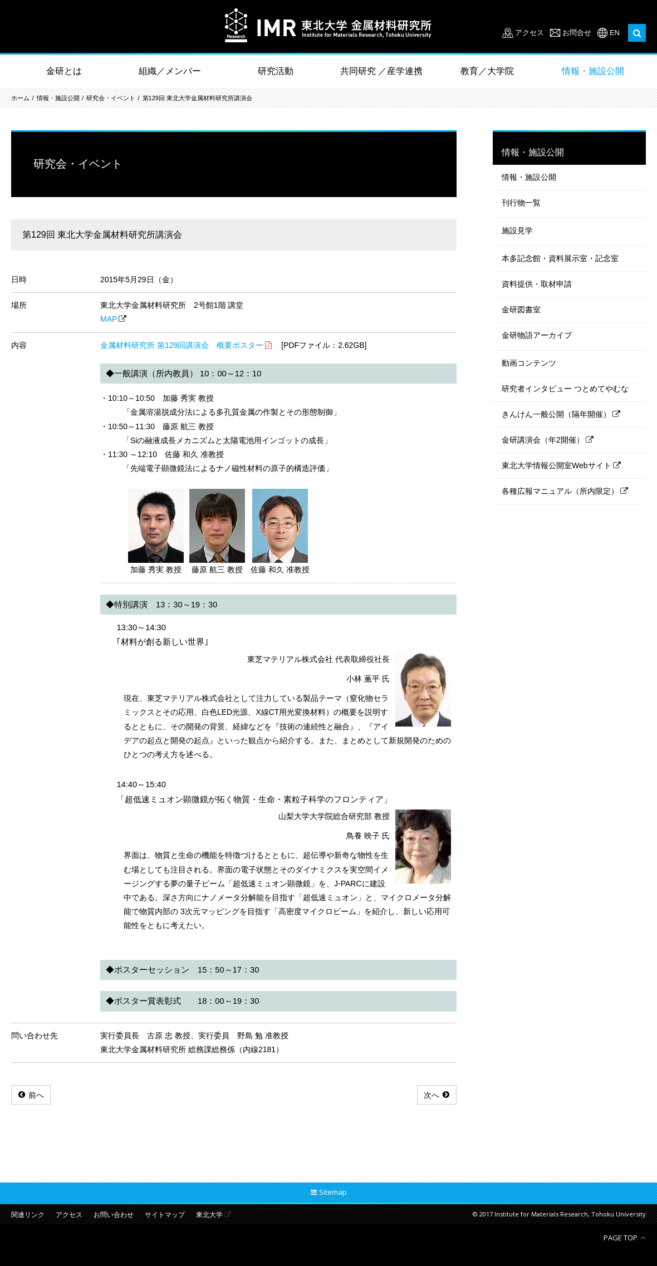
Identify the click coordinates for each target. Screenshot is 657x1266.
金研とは (64, 71)
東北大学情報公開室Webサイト (556, 465)
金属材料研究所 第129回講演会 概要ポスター (181, 345)
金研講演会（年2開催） (543, 439)
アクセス (529, 32)
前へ (36, 1095)
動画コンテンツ (529, 363)
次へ (431, 1095)
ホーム (20, 98)
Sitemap (333, 1192)
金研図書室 (521, 309)
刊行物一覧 (521, 202)
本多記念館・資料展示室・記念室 (560, 258)
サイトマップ (165, 1215)
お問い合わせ (114, 1215)
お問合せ (576, 32)
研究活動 (275, 71)
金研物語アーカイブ (537, 335)
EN (615, 32)
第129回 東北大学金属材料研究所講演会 (197, 98)
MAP (108, 319)
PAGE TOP (621, 1237)
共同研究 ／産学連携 (381, 71)
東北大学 (209, 1215)
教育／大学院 (487, 71)
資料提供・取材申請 (537, 283)
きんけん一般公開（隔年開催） (556, 414)
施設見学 (517, 230)
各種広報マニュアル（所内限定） (560, 491)
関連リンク (28, 1215)
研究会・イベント (110, 98)
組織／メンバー (170, 71)
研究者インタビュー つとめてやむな (565, 388)
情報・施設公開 (593, 71)
